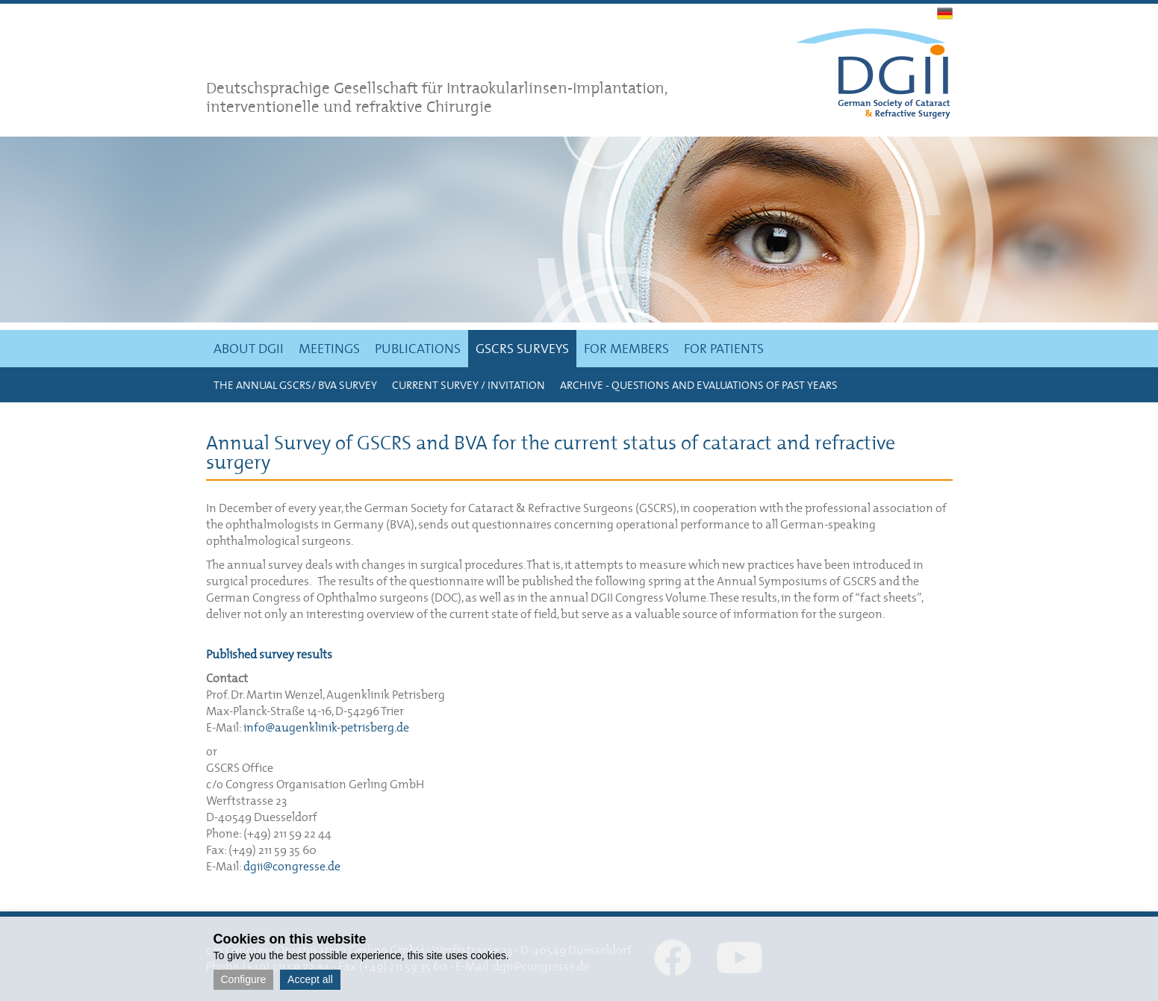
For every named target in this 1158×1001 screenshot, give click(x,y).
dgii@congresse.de (291, 866)
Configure (244, 979)
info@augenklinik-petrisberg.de (326, 727)
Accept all (310, 979)
